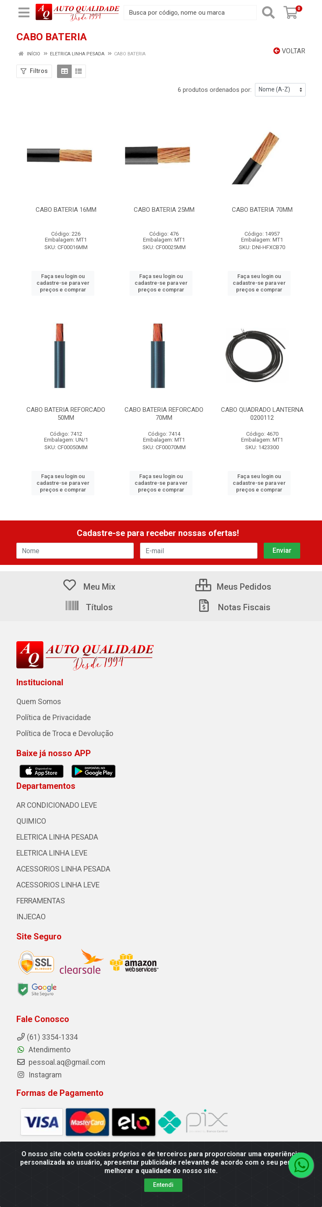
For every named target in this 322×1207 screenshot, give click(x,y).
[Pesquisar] (268, 12)
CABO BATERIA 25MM (164, 209)
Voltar (289, 51)
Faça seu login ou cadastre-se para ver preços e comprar (62, 283)
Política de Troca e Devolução (64, 733)
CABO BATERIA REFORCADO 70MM (164, 413)
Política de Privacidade (53, 717)
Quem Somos (38, 701)
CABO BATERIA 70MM (262, 209)
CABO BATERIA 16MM (66, 209)
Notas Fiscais (233, 607)
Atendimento (43, 1050)
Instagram (39, 1075)
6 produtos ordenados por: (215, 90)
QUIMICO (31, 821)
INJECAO (31, 917)
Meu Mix (88, 587)
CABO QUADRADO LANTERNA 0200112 (262, 413)
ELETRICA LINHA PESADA (57, 837)
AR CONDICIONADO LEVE (56, 805)
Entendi (163, 1184)
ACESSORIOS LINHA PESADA (63, 869)
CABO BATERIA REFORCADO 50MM (65, 413)
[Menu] (23, 12)
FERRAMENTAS (40, 901)
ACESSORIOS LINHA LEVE (57, 885)
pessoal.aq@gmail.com (60, 1062)
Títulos (89, 607)
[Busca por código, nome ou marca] (190, 12)
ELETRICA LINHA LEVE (51, 853)
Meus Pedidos (233, 587)
